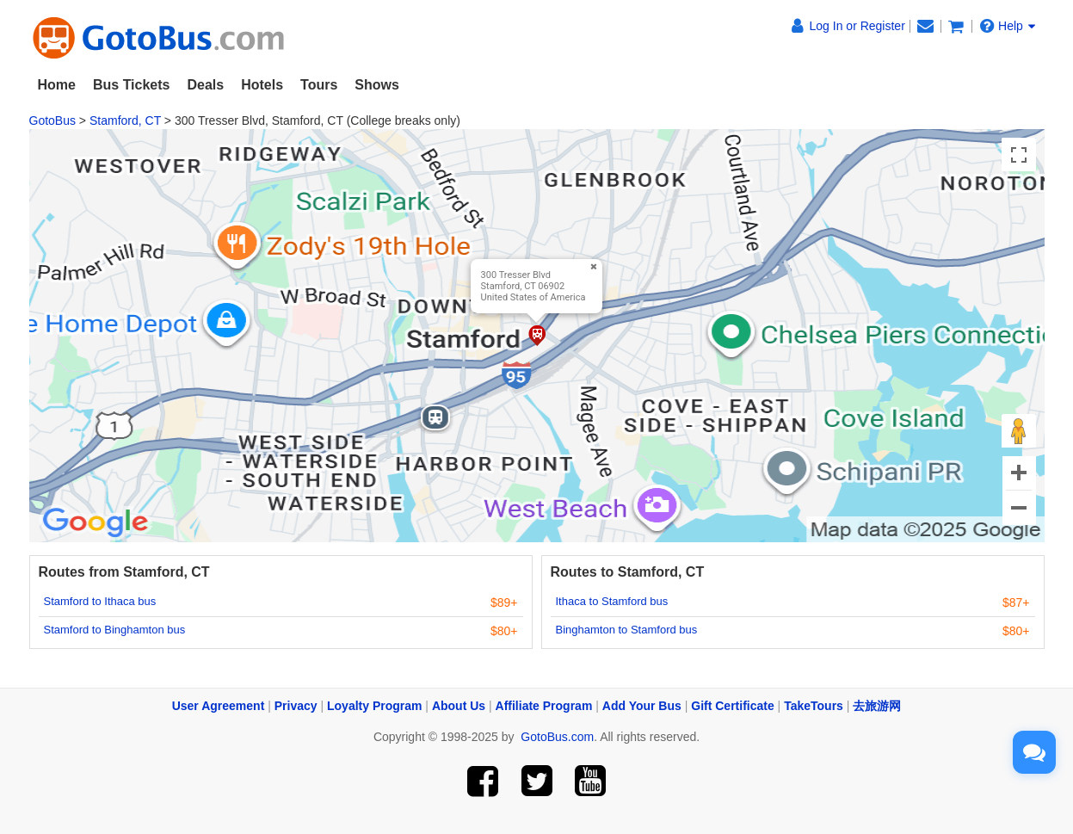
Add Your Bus (641, 706)
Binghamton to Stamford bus (627, 629)
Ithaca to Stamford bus (612, 601)
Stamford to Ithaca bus (100, 601)
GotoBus (52, 120)
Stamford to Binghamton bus (115, 629)
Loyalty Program (374, 706)
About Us (458, 706)
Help (1007, 26)
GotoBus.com (557, 737)
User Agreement (218, 706)
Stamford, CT (125, 120)
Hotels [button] (262, 84)
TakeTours (813, 706)
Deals (205, 84)
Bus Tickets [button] (131, 84)
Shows (377, 84)
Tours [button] (318, 84)
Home (57, 84)
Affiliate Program (544, 706)
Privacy (296, 706)
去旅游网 (877, 706)
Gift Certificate (732, 706)
